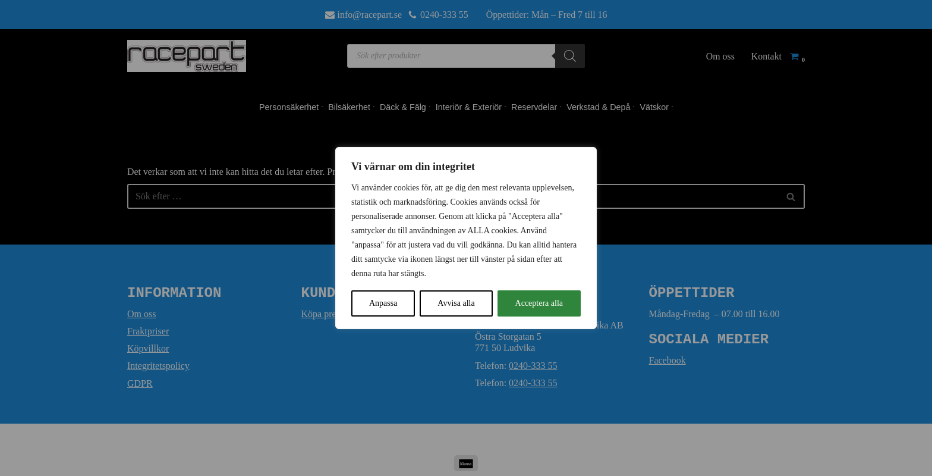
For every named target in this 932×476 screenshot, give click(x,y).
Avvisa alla (455, 303)
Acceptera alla (539, 303)
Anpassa (383, 303)
